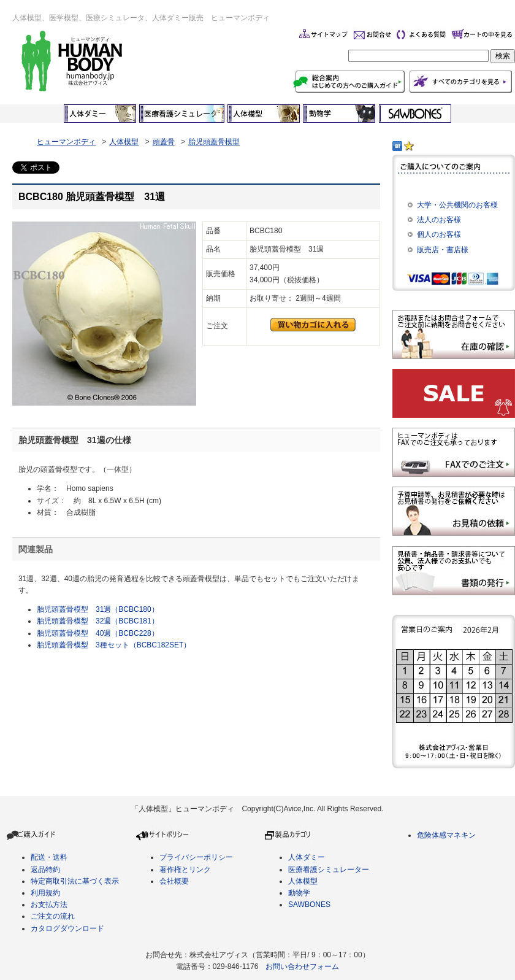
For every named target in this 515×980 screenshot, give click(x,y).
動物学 (299, 893)
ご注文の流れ (53, 916)
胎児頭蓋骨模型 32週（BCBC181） (98, 621)
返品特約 (45, 869)
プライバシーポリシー (196, 857)
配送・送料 (49, 857)
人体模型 (124, 141)
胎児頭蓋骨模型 (214, 141)
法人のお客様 (439, 219)
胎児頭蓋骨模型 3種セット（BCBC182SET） (114, 645)
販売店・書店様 (442, 249)
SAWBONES (309, 904)
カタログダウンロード (67, 928)
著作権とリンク (185, 869)
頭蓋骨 (164, 141)
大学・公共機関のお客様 (457, 205)
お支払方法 (49, 904)
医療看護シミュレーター (328, 869)
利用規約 (45, 893)
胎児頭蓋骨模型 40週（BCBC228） (98, 633)
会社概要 (174, 881)
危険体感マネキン (446, 835)
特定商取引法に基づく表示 (75, 881)
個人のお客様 (439, 234)
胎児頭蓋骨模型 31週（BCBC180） (98, 609)
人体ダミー (306, 857)
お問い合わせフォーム (302, 966)
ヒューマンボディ (66, 141)
